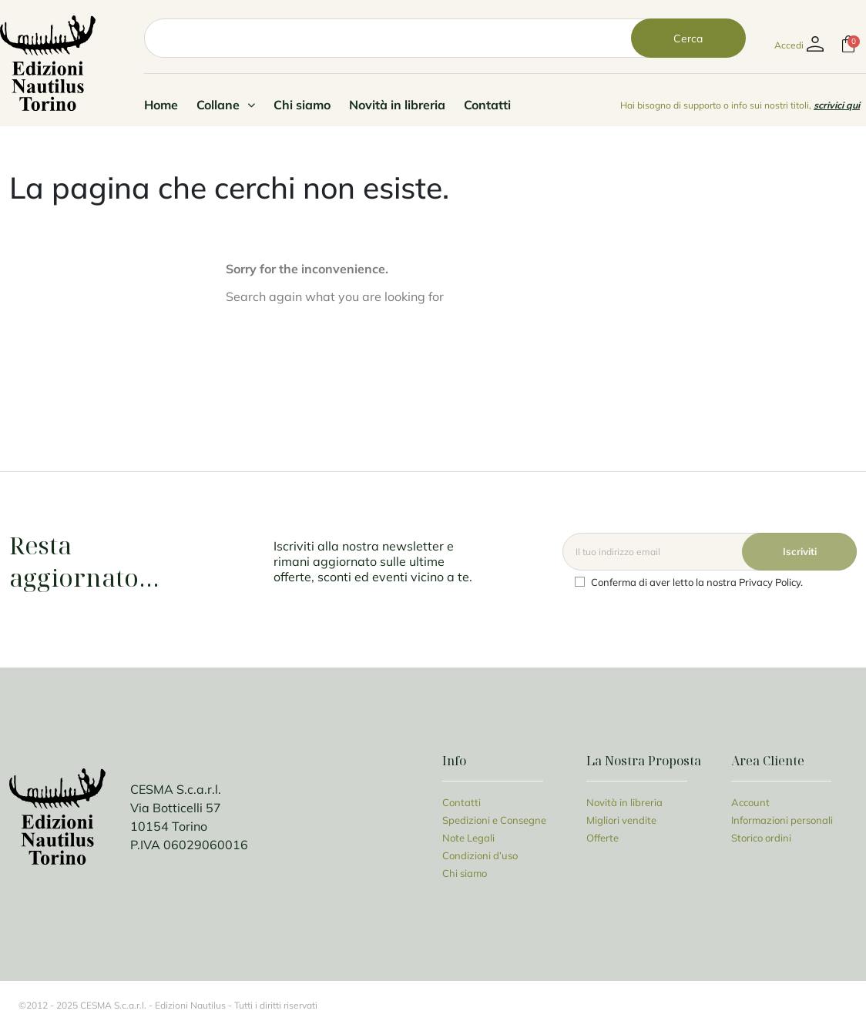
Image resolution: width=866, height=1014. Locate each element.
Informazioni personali (782, 819)
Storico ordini (761, 837)
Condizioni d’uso (480, 855)
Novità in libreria (397, 105)
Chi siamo (302, 105)
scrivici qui (837, 105)
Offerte (602, 837)
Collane (225, 105)
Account (750, 801)
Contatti (487, 105)
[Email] (709, 552)
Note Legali (468, 837)
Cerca (688, 38)
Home (161, 105)
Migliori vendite (621, 819)
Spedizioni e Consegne (494, 819)
